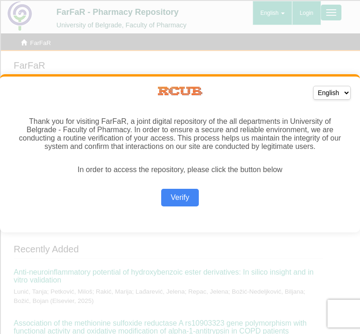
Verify (179, 197)
